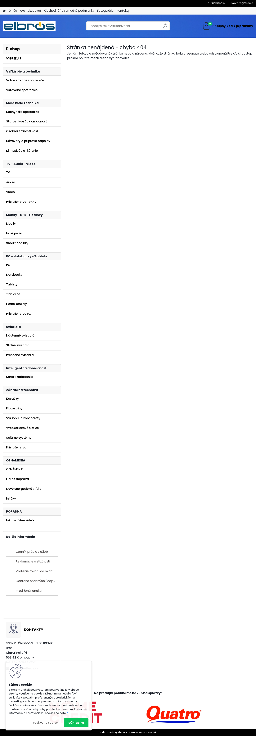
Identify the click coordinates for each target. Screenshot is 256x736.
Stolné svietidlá (17, 345)
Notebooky (14, 275)
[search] (165, 27)
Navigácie (13, 233)
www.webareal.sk (143, 732)
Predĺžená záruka (29, 590)
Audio (10, 182)
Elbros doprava (17, 479)
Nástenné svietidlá (20, 335)
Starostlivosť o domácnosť (26, 121)
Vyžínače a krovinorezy (23, 418)
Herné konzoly (16, 304)
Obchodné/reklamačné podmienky (69, 11)
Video (10, 192)
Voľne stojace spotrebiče (25, 80)
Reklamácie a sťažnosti (33, 561)
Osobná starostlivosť (22, 131)
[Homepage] (4, 11)
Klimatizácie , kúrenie (22, 151)
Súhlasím (76, 723)
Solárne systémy (18, 438)
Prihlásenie (218, 3)
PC (8, 265)
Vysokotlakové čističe (22, 428)
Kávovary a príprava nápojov (28, 141)
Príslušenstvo (16, 447)
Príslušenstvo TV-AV (21, 202)
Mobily (11, 224)
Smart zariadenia (19, 377)
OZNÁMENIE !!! (16, 469)
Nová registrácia (242, 3)
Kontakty (123, 11)
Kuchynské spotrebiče (22, 112)
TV (8, 172)
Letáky (11, 498)
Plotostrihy (14, 408)
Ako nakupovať (30, 11)
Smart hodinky (17, 243)
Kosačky (12, 399)
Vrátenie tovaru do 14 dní (34, 571)
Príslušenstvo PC (18, 314)
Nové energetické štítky (23, 489)
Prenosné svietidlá (20, 355)
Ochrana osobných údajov (35, 581)
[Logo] (29, 26)
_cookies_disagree (44, 723)
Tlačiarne (13, 294)
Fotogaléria (105, 11)
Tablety (11, 284)
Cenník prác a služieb (32, 551)
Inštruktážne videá (20, 520)
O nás (13, 11)
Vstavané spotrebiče (22, 90)
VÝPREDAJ (13, 58)
